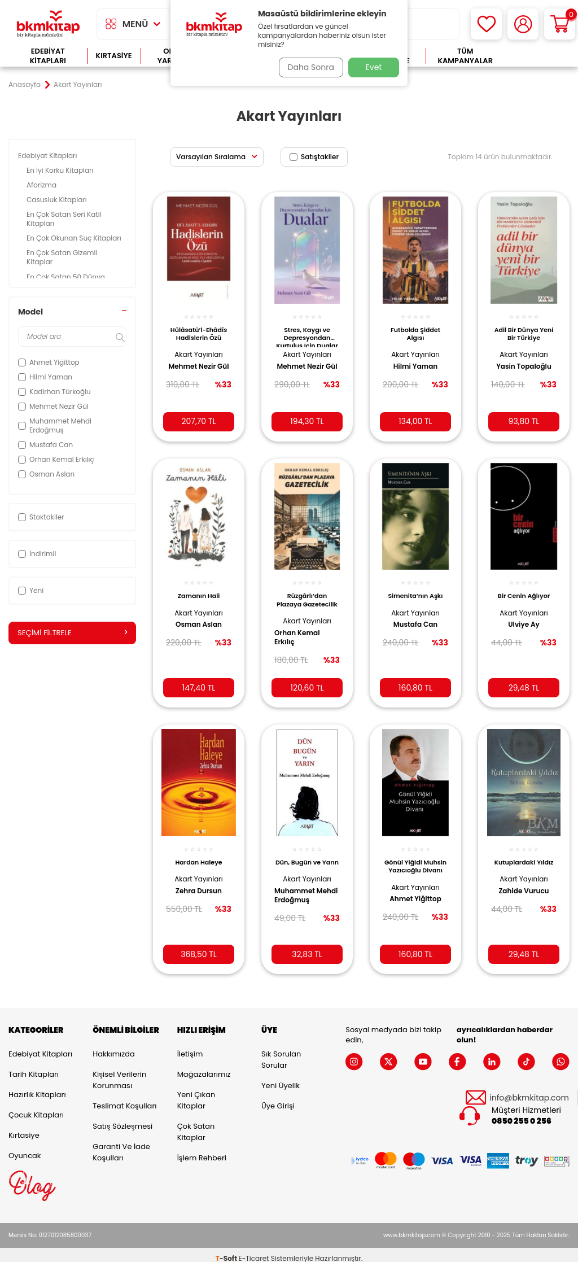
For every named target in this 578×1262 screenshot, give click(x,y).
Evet (374, 67)
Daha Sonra (307, 67)
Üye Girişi (278, 1098)
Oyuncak (24, 1148)
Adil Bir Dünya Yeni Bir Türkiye (524, 326)
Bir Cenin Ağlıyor (524, 587)
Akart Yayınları (198, 348)
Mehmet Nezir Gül (193, 365)
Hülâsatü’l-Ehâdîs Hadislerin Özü (198, 326)
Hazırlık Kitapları (37, 1087)
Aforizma (42, 185)
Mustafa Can (415, 616)
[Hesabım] (522, 24)
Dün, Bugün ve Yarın (307, 855)
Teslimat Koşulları (124, 1098)
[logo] (48, 24)
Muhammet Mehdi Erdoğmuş (298, 897)
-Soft (227, 1251)
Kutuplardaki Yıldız (524, 855)
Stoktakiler (41, 517)
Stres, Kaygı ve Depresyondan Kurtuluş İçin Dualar (307, 329)
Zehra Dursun (199, 879)
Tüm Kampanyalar (465, 56)
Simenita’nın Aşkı (415, 587)
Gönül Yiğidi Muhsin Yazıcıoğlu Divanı (415, 858)
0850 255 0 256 (521, 1114)
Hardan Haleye (198, 851)
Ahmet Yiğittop (415, 888)
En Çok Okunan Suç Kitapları (75, 238)
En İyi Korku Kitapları (61, 170)
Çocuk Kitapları (36, 1107)
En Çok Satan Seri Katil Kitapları (64, 218)
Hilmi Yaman (415, 360)
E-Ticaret (254, 1251)
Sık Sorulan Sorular (281, 1052)
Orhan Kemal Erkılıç (301, 628)
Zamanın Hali (199, 587)
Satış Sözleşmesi (122, 1118)
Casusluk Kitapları (58, 199)
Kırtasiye (114, 55)
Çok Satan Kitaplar (196, 1124)
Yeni (30, 590)
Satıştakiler (314, 156)
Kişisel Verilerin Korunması (119, 1073)
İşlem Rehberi (201, 1150)
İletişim (190, 1046)
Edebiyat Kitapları (48, 56)
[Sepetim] (559, 24)
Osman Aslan (199, 616)
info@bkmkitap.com (529, 1090)
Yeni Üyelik (280, 1078)
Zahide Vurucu (523, 888)
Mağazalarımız (204, 1067)
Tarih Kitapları (33, 1067)
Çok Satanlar (537, 56)
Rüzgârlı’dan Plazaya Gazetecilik (307, 594)
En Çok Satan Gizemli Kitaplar (62, 257)
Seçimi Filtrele (72, 633)
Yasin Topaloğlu (523, 360)
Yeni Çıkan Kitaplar (196, 1093)
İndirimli (37, 553)
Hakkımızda (113, 1046)
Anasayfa (24, 84)
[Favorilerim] (486, 24)
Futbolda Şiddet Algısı (415, 326)
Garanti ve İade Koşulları (121, 1145)
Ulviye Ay (524, 616)
